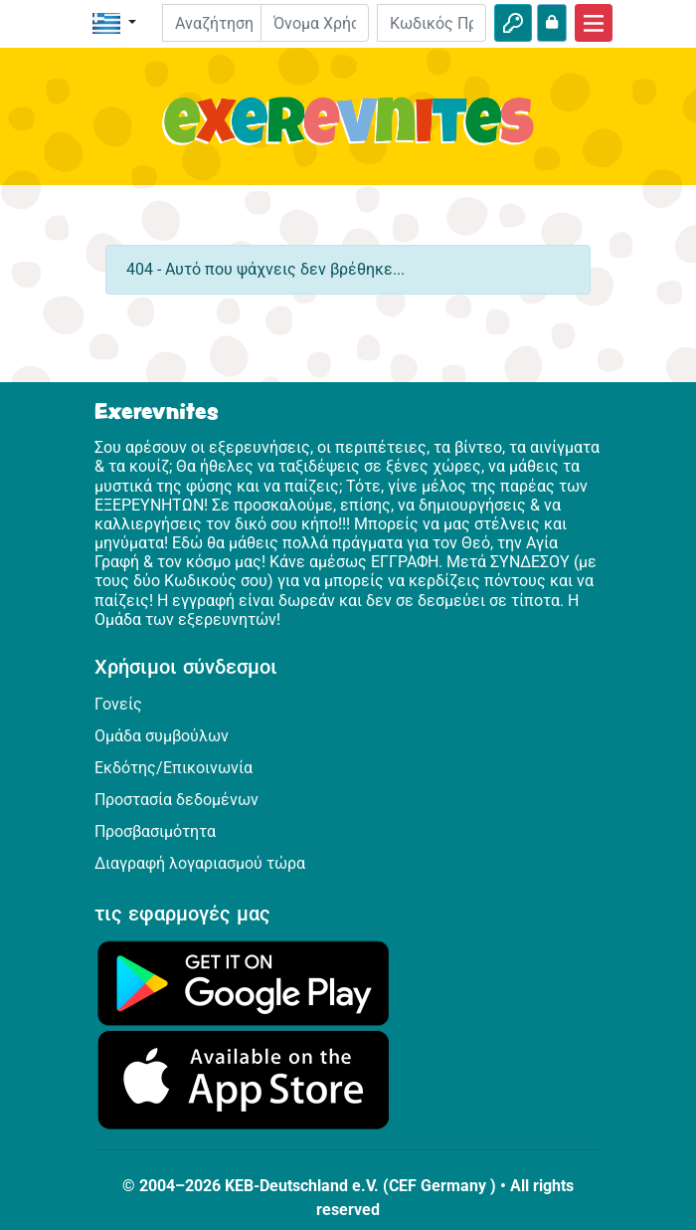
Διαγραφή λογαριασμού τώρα (199, 863)
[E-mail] (315, 23)
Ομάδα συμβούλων (161, 735)
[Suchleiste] (226, 23)
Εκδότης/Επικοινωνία (173, 767)
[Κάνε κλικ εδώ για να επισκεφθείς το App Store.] (243, 1079)
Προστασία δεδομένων (176, 799)
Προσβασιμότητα (155, 831)
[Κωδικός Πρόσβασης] (431, 23)
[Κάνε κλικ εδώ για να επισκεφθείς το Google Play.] (243, 981)
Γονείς (118, 704)
